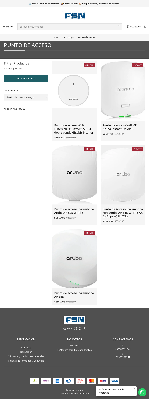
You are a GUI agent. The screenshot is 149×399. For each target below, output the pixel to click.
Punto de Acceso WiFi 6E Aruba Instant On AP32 (120, 127)
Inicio (55, 37)
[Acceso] (134, 26)
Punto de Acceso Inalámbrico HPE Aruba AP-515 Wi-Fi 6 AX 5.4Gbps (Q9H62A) (123, 226)
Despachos (26, 351)
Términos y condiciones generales (26, 356)
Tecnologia (68, 37)
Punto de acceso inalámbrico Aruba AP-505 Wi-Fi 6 (74, 220)
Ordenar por (11, 90)
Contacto (26, 347)
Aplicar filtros (26, 78)
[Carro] (145, 26)
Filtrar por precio (26, 109)
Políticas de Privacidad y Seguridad (26, 360)
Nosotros (75, 345)
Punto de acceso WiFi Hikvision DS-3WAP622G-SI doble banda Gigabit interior (73, 128)
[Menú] (8, 26)
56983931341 (123, 355)
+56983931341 (123, 347)
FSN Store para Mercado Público (74, 349)
